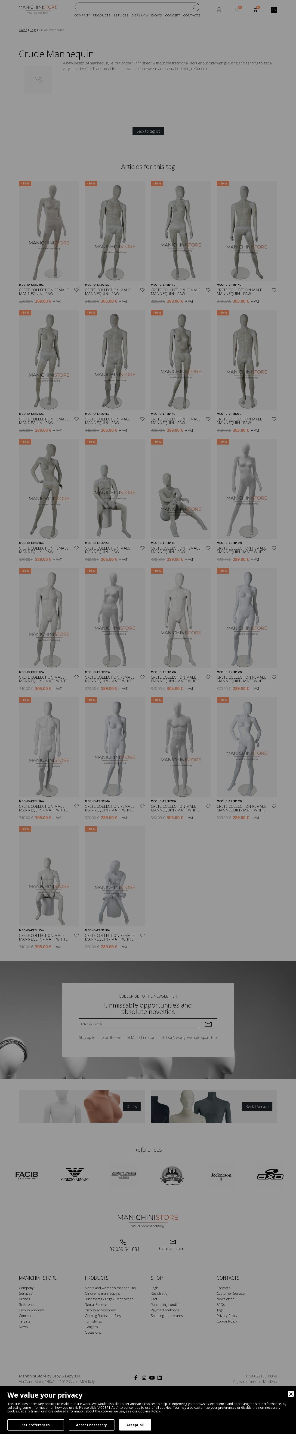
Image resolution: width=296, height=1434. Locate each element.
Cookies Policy (149, 1411)
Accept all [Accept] (135, 1425)
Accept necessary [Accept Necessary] (91, 1425)
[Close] (291, 1394)
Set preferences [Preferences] (36, 1425)
